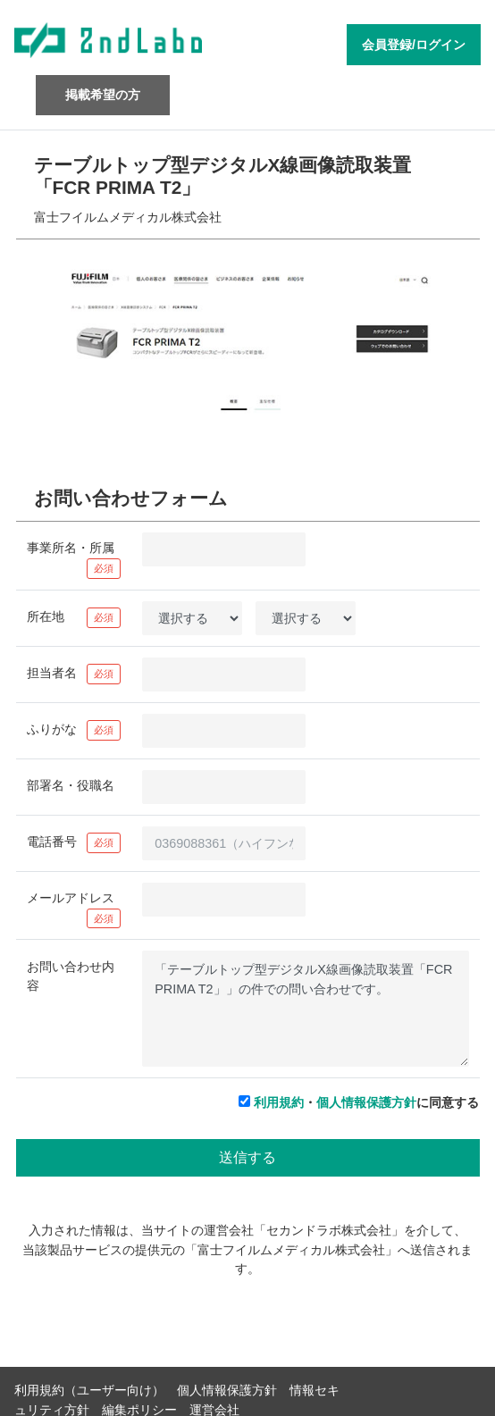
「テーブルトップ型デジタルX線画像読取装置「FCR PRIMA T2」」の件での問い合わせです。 (305, 1009)
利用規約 (279, 1102)
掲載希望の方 (102, 95)
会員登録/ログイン (414, 45)
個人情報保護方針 (366, 1102)
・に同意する (366, 1102)
